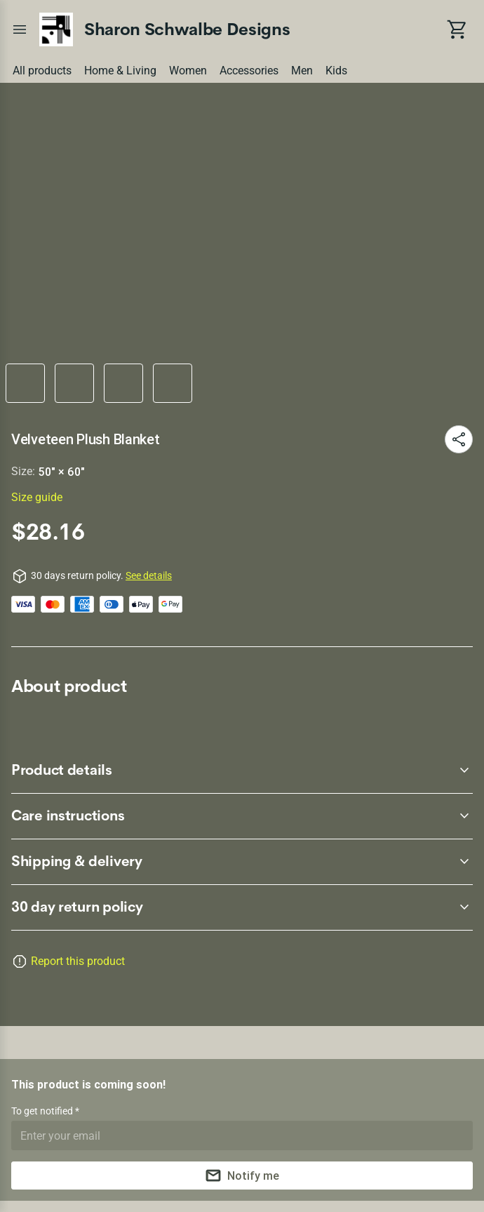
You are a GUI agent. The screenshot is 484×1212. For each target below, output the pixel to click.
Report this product (78, 961)
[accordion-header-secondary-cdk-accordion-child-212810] (242, 861)
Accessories (249, 70)
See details (149, 575)
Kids (336, 70)
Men (302, 70)
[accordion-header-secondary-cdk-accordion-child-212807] (242, 907)
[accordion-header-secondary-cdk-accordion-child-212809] (242, 816)
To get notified (43, 1111)
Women (188, 70)
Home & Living (120, 70)
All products (42, 70)
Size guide (36, 497)
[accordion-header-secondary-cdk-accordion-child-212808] (242, 770)
